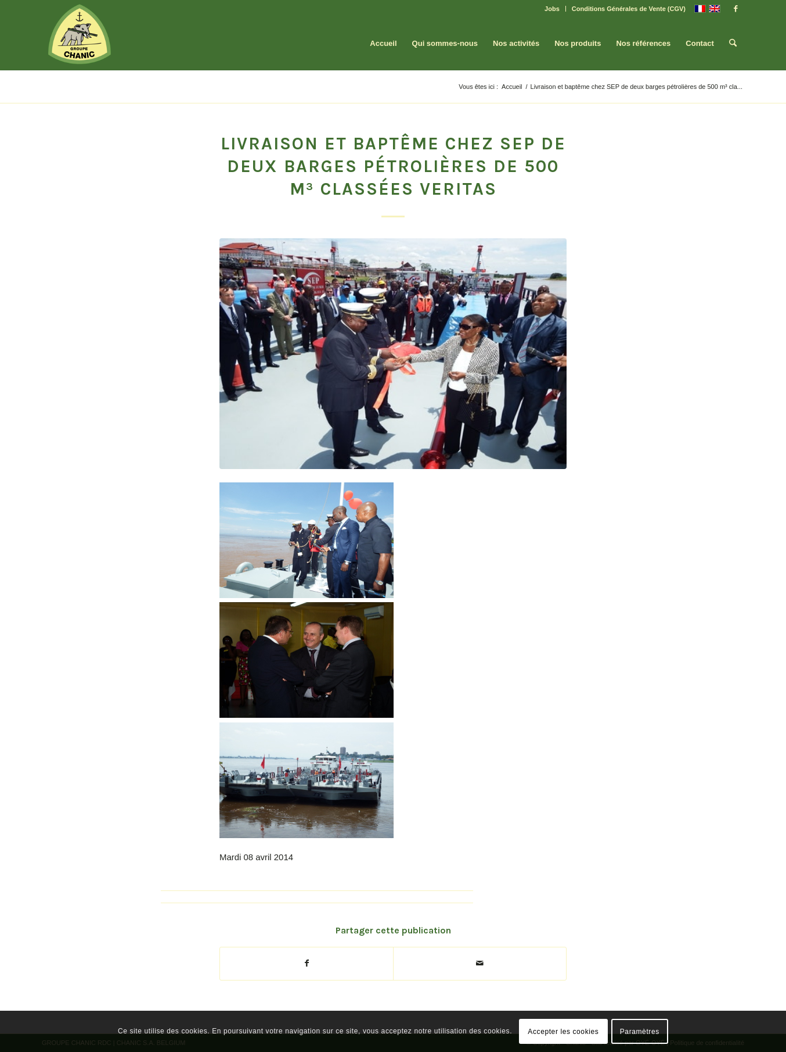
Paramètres (639, 1032)
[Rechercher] (733, 43)
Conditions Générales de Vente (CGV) (629, 8)
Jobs (552, 8)
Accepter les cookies (563, 1032)
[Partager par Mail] (480, 963)
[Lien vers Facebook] (735, 8)
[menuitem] (552, 9)
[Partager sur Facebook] (306, 963)
